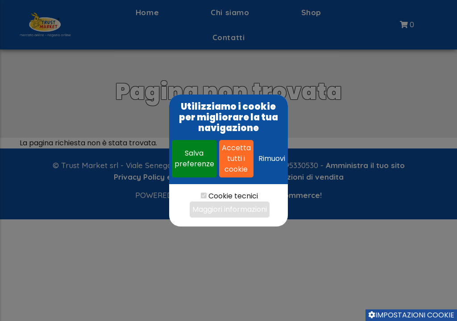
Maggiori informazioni (229, 209)
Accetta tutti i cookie (236, 158)
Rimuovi (271, 158)
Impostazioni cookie (411, 315)
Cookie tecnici (233, 196)
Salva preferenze (194, 158)
